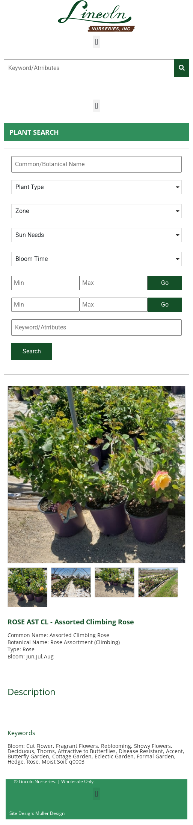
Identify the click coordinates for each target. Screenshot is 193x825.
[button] (96, 42)
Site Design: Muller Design (37, 813)
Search (32, 351)
